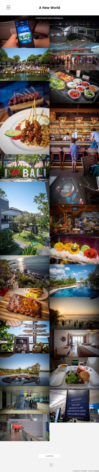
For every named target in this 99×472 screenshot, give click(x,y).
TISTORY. (84, 471)
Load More (49, 456)
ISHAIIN (96, 471)
